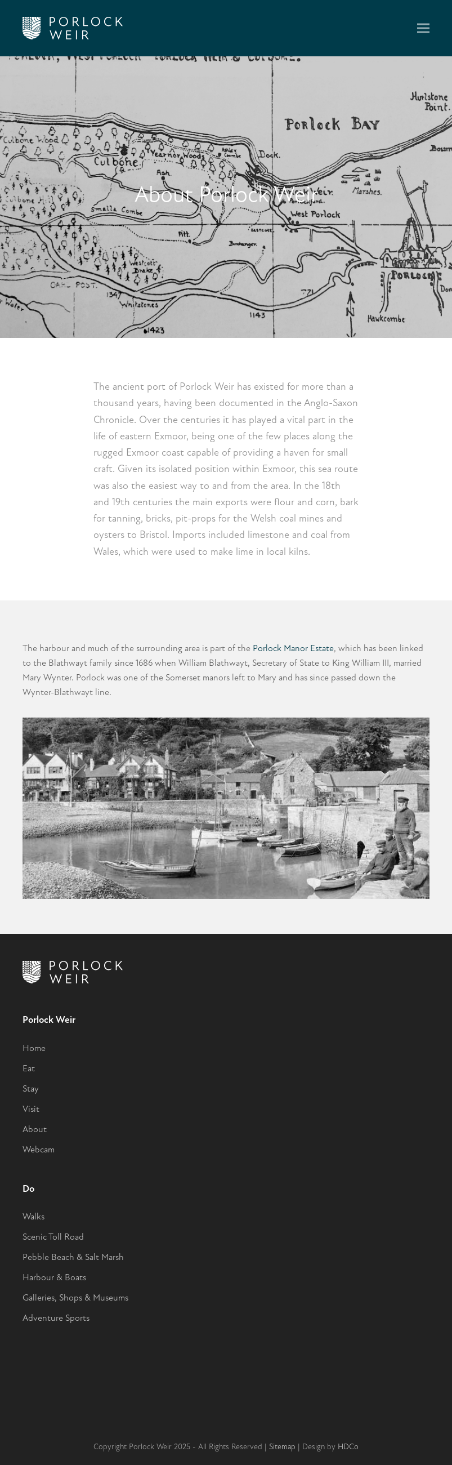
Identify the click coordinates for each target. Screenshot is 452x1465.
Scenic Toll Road (53, 1237)
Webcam (39, 1149)
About (35, 1129)
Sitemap (282, 1446)
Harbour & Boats (54, 1277)
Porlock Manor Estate (293, 648)
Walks (33, 1216)
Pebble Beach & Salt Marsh (73, 1257)
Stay (31, 1088)
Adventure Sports (56, 1318)
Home (34, 1048)
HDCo (348, 1446)
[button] (423, 28)
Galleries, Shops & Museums (75, 1297)
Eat (29, 1068)
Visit (31, 1109)
